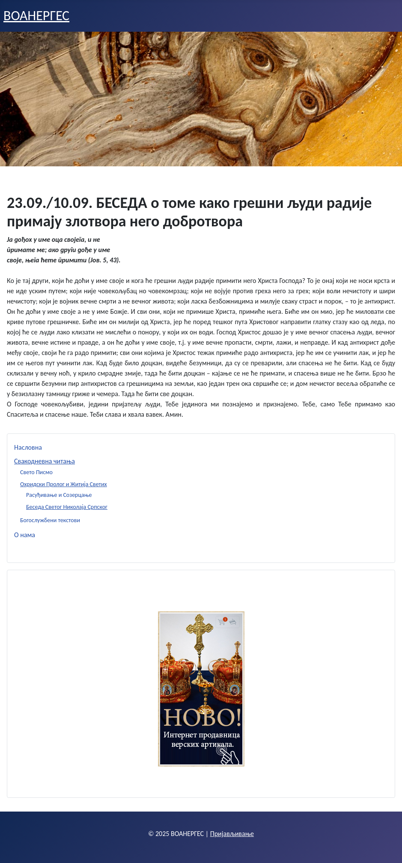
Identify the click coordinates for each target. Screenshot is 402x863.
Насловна (28, 447)
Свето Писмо (36, 472)
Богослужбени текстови (50, 520)
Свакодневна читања (44, 461)
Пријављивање (232, 834)
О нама (24, 535)
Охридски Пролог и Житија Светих (63, 484)
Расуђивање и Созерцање (59, 495)
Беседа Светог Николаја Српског (66, 507)
